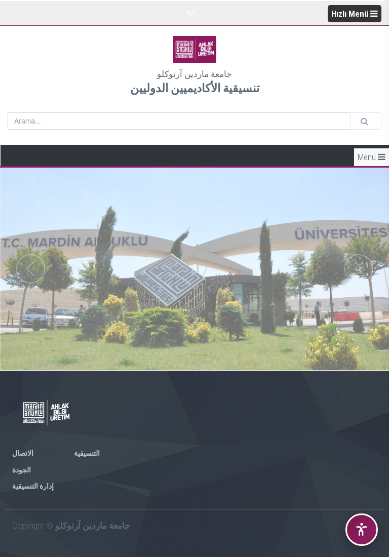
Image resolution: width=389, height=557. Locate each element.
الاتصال (22, 453)
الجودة (21, 470)
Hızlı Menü (354, 14)
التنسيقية (87, 453)
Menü (371, 157)
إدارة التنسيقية (33, 486)
